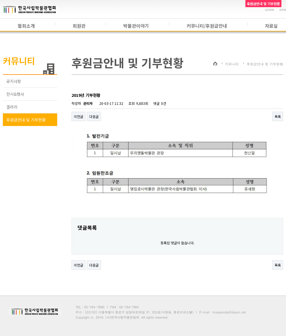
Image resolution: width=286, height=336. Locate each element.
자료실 (271, 25)
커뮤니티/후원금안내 (207, 25)
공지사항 (13, 81)
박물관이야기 (136, 25)
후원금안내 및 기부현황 (26, 120)
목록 (278, 116)
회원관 (79, 25)
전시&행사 (15, 94)
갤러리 (11, 107)
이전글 (78, 116)
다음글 (94, 116)
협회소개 (26, 25)
